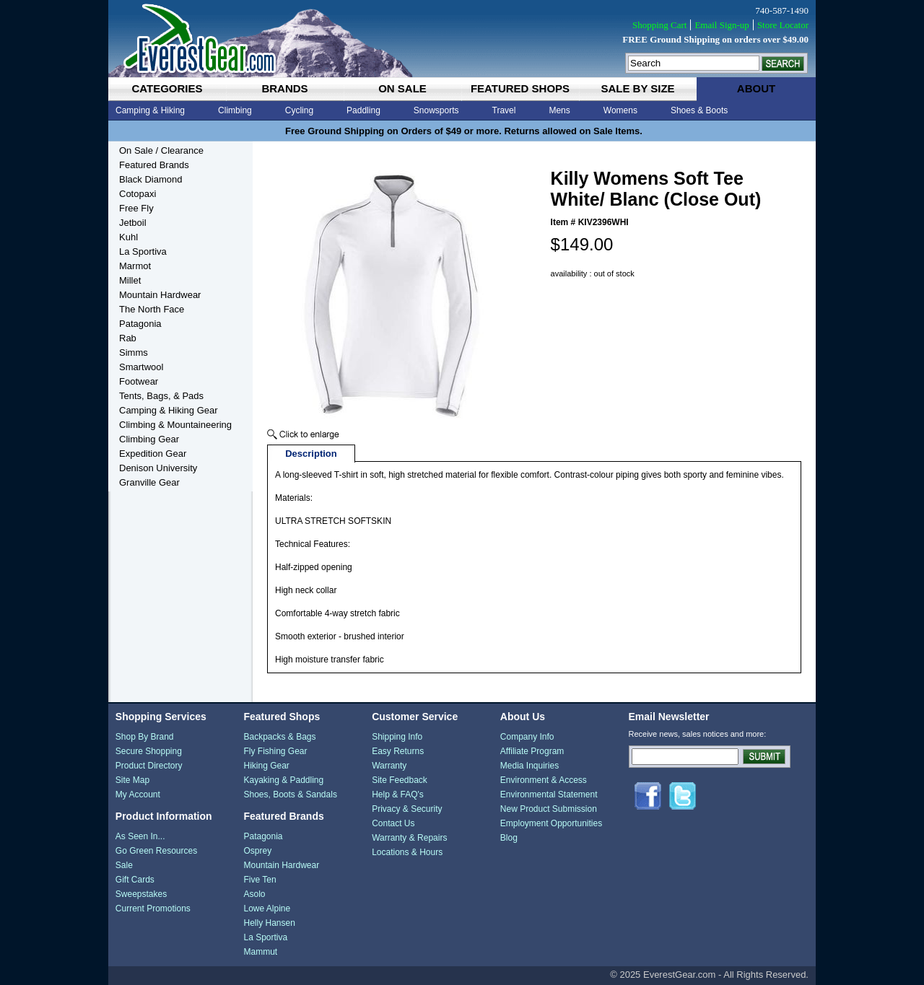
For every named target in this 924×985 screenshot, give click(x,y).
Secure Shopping (149, 751)
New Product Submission (548, 809)
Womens (620, 110)
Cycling (299, 110)
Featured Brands (154, 164)
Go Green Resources (156, 851)
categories (166, 88)
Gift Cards (135, 880)
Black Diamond (150, 179)
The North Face (151, 309)
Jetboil (133, 222)
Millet (130, 280)
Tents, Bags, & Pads (161, 395)
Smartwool (141, 367)
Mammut (260, 952)
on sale (402, 88)
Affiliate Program (532, 751)
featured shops (520, 88)
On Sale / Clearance (161, 150)
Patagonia (140, 323)
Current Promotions (153, 908)
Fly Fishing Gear (275, 751)
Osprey (257, 851)
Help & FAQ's (398, 794)
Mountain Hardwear (160, 294)
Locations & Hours (407, 852)
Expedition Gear (152, 453)
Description (311, 453)
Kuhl (128, 237)
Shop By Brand (145, 737)
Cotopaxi (137, 193)
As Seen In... (140, 836)
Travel (504, 110)
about (756, 88)
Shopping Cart (659, 24)
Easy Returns (398, 751)
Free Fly (136, 208)
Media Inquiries (529, 766)
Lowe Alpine (266, 908)
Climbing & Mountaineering (175, 424)
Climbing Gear (149, 439)
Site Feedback (399, 780)
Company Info (527, 737)
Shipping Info (397, 737)
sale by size (637, 88)
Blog (509, 838)
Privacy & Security (407, 809)
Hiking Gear (266, 766)
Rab (127, 338)
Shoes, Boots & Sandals (289, 794)
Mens (559, 110)
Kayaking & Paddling (283, 780)
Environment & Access (543, 780)
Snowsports (436, 110)
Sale (124, 865)
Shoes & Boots (699, 110)
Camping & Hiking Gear (168, 410)
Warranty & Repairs (409, 838)
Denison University (158, 468)
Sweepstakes (141, 894)
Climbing (235, 110)
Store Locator (782, 24)
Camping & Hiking (150, 110)
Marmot (135, 266)
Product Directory (149, 766)
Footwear (138, 381)
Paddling (363, 110)
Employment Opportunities (551, 823)
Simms (133, 352)
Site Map (132, 780)
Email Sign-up (721, 24)
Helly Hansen (269, 923)
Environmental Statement (549, 794)
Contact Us (393, 823)
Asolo (254, 894)
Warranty (389, 766)
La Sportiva (143, 251)
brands (284, 88)
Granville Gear (149, 482)
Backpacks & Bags (279, 737)
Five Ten (259, 880)
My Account (138, 794)
